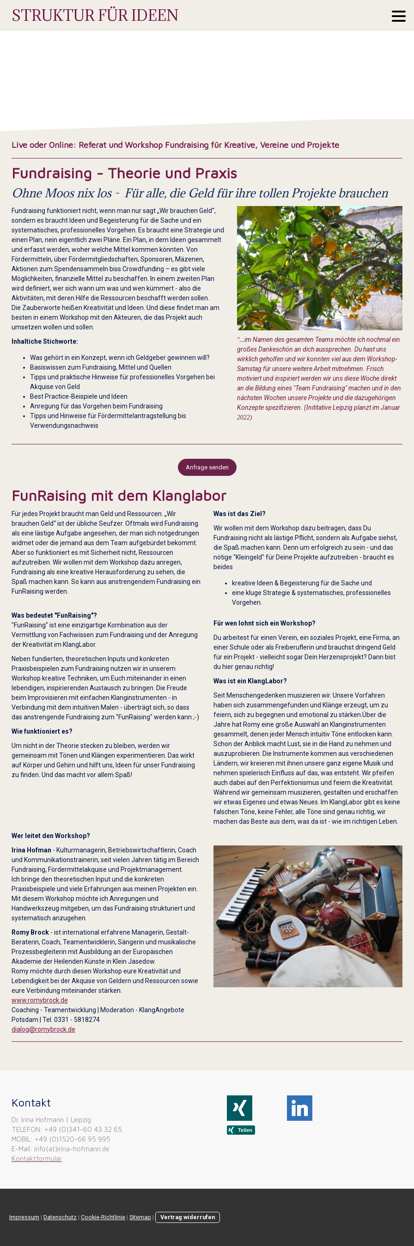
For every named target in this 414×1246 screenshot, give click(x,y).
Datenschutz (60, 1217)
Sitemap (140, 1217)
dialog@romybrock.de (43, 1029)
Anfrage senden (207, 467)
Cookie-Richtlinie (103, 1217)
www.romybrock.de (40, 1000)
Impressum (24, 1217)
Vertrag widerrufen (187, 1217)
